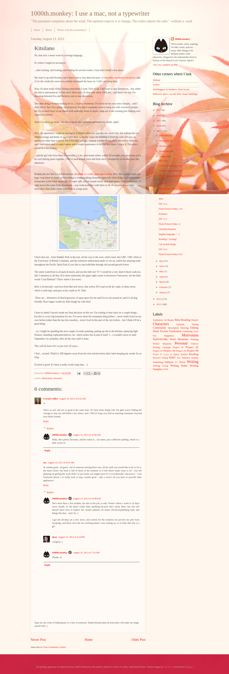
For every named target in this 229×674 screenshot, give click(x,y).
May (161, 271)
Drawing (184, 328)
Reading (193, 354)
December (164, 135)
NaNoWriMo (160, 339)
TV (176, 362)
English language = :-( (169, 234)
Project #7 (157, 354)
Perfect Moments (162, 343)
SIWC (172, 357)
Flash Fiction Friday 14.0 (170, 165)
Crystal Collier (50, 398)
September (164, 151)
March (162, 282)
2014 (159, 126)
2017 (159, 110)
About (48, 30)
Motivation (47, 378)
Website (156, 80)
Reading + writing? (168, 239)
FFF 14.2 (163, 160)
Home (37, 30)
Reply (46, 421)
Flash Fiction (160, 331)
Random (184, 354)
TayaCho (168, 667)
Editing (194, 327)
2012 (159, 299)
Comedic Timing (187, 324)
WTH (165, 369)
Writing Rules (179, 365)
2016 (159, 115)
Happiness (169, 335)
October (163, 146)
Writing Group (160, 366)
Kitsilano (163, 214)
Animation (158, 320)
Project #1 (178, 347)
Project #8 (167, 354)
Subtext (169, 361)
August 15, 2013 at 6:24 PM (71, 537)
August (163, 156)
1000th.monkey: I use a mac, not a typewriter (90, 13)
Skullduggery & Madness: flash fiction (171, 89)
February (163, 287)
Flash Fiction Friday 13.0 (170, 188)
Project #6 (192, 350)
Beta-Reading (182, 319)
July (161, 261)
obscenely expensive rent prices (119, 77)
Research (157, 358)
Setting (165, 358)
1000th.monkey (59, 435)
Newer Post (38, 640)
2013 (159, 131)
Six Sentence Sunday (188, 358)
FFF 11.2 (163, 219)
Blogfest (194, 320)
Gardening (188, 331)
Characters (161, 324)
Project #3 (158, 351)
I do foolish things (167, 244)
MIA (161, 199)
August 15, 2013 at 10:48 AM (87, 498)
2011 (159, 304)
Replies (50, 428)
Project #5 (181, 351)
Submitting (158, 362)
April (162, 276)
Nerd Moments (179, 339)
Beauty (171, 320)
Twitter (156, 84)
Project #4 (169, 350)
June (161, 266)
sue (45, 462)
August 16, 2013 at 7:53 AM (86, 552)
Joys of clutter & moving (170, 170)
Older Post (139, 640)
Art (165, 320)
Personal (57, 378)
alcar (54, 537)
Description (173, 328)
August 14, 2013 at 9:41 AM (60, 462)
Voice (182, 361)
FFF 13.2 (163, 183)
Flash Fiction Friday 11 (170, 224)
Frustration (175, 331)
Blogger (189, 667)
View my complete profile (165, 65)
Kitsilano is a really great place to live (93, 174)
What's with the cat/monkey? (72, 30)
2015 (159, 120)
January (163, 292)
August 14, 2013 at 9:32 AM (72, 398)
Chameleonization (167, 229)
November (164, 140)
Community (159, 327)
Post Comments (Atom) (54, 647)
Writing (192, 362)
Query (176, 354)
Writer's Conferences (168, 193)
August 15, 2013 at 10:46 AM (87, 435)
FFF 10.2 (163, 249)
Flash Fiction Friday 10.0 (170, 254)
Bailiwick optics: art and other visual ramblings (175, 94)
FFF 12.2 (163, 204)
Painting (195, 339)
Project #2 (192, 347)
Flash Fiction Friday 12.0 (170, 209)
